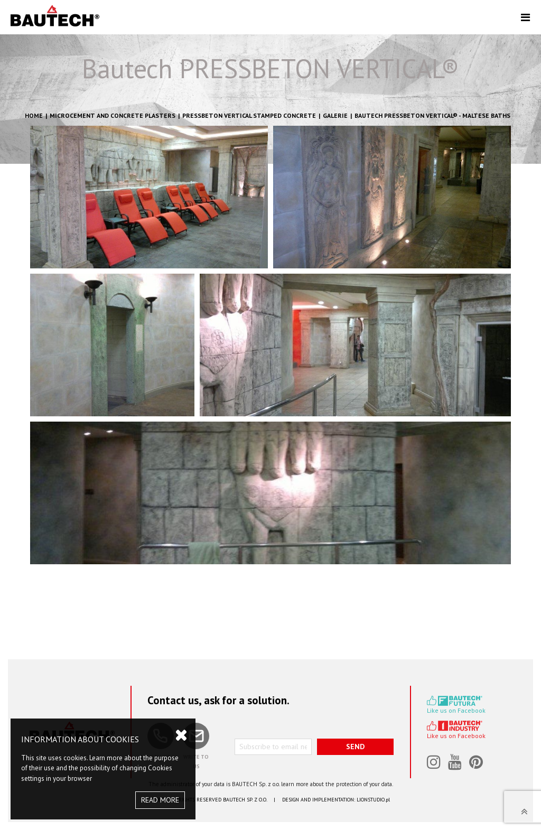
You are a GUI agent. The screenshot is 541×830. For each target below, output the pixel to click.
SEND (355, 746)
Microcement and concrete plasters (112, 115)
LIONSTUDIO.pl (373, 799)
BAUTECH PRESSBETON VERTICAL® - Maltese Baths (432, 115)
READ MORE (160, 800)
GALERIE (335, 115)
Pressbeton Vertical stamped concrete (249, 115)
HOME (34, 115)
